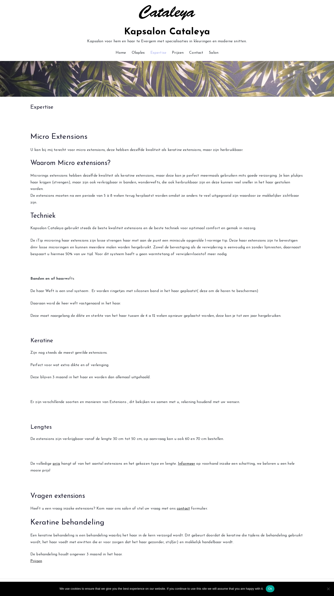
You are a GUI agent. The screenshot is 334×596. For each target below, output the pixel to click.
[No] (328, 588)
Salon (213, 53)
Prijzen (178, 53)
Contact (196, 53)
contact (183, 508)
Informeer (186, 464)
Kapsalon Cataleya (167, 32)
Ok (270, 588)
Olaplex (138, 53)
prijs (56, 464)
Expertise (158, 53)
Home (121, 53)
